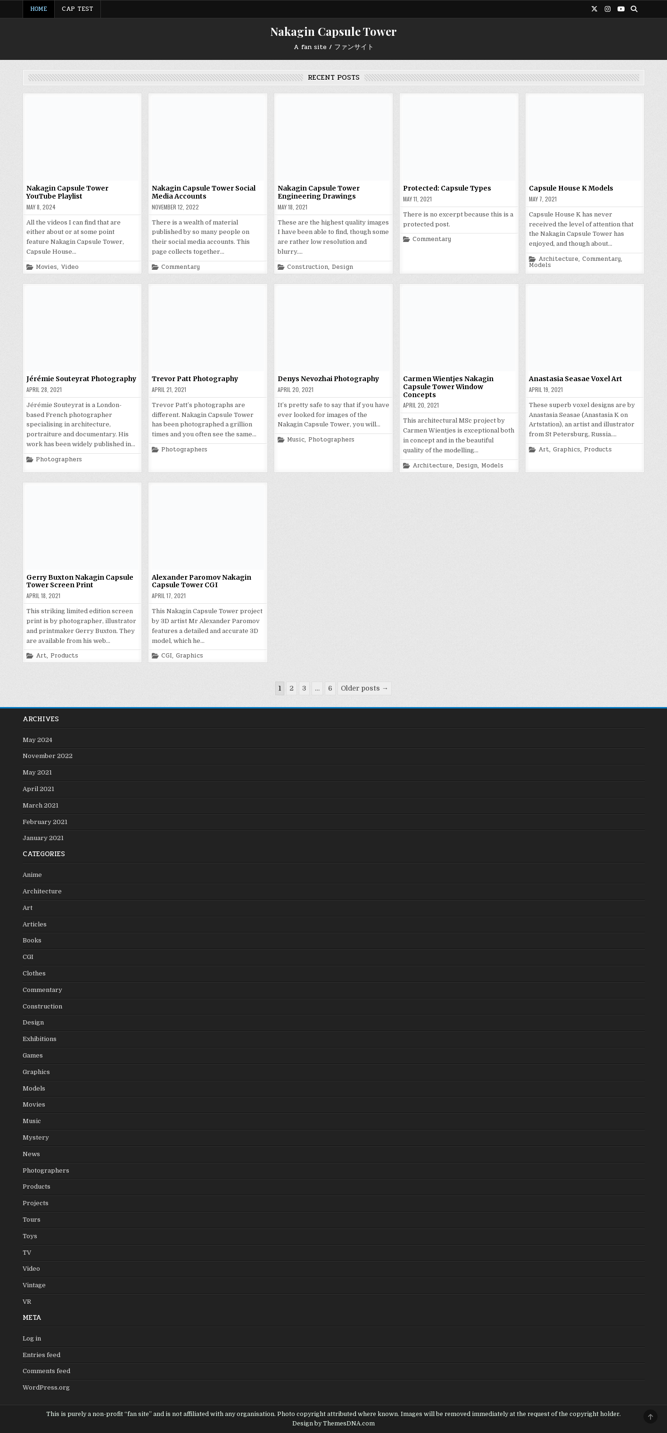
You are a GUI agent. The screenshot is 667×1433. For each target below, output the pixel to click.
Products (598, 450)
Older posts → (364, 688)
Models (540, 265)
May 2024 (37, 739)
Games (33, 1055)
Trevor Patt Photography (195, 379)
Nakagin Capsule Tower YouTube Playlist (67, 192)
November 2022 (48, 755)
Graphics (566, 450)
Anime (32, 874)
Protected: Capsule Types (447, 188)
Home (38, 9)
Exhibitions (40, 1038)
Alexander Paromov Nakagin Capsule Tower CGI (201, 581)
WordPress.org (46, 1387)
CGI (166, 656)
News (31, 1154)
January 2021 (43, 837)
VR (27, 1301)
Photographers (59, 460)
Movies (46, 267)
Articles (35, 924)
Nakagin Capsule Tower (333, 31)
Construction (307, 267)
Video (70, 267)
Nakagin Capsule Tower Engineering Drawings (319, 192)
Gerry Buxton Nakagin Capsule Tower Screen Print (79, 581)
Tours (32, 1219)
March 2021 (40, 805)
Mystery (36, 1137)
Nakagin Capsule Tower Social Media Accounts (203, 192)
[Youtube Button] (620, 9)
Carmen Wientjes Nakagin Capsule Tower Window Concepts (448, 387)
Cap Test (77, 9)
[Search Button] (634, 9)
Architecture (558, 259)
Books (32, 940)
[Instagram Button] (607, 9)
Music (296, 440)
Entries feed (41, 1354)
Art (543, 450)
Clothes (34, 973)
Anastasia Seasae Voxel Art (575, 379)
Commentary (180, 267)
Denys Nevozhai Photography (328, 379)
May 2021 (37, 772)
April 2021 (38, 788)
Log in (32, 1338)
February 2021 (45, 821)
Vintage (34, 1285)
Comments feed (46, 1371)
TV (27, 1252)
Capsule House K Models (571, 188)
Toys (30, 1236)
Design (342, 267)
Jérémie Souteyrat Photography (81, 379)
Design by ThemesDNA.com (333, 1423)
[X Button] (594, 9)
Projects (36, 1203)
